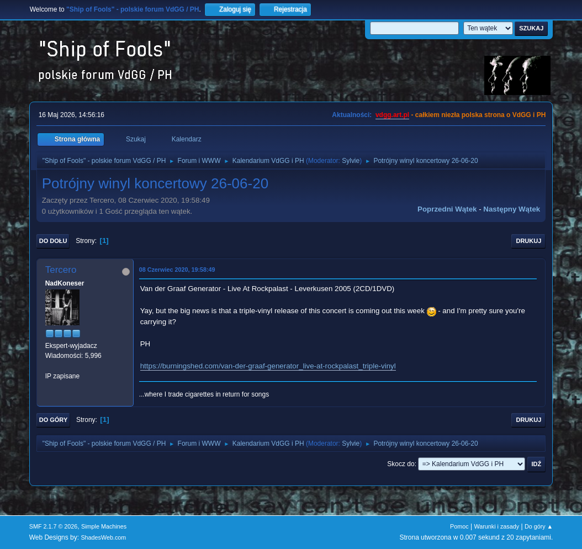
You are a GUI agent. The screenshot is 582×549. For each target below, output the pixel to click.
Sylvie (350, 161)
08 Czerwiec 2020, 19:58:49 (177, 269)
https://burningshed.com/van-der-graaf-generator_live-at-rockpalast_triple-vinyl (268, 366)
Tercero (61, 270)
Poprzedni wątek (447, 209)
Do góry (53, 419)
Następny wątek (511, 209)
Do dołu (53, 240)
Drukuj (528, 240)
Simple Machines (103, 526)
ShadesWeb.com (103, 537)
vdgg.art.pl (392, 115)
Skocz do (400, 464)
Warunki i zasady (496, 526)
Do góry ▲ (539, 526)
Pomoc (459, 526)
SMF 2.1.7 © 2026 (53, 526)
